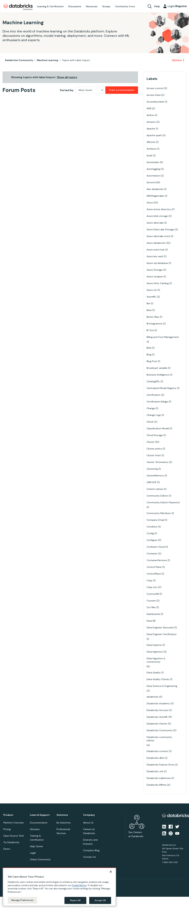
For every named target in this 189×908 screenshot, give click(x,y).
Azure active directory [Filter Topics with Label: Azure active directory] (159, 209)
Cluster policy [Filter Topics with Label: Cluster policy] (154, 448)
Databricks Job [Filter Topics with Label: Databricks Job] (155, 771)
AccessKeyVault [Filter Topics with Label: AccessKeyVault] (155, 101)
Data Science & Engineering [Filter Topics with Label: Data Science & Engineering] (162, 685)
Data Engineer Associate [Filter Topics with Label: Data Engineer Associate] (160, 627)
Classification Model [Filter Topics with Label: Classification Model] (158, 428)
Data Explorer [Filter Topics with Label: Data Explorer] (154, 644)
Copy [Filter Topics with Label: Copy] (149, 580)
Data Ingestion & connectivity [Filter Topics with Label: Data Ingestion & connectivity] (156, 660)
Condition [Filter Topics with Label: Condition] (152, 526)
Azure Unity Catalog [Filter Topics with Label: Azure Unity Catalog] (158, 283)
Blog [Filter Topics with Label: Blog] (149, 354)
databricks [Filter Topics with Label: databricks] (152, 696)
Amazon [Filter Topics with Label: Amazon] (151, 121)
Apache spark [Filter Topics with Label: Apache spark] (154, 135)
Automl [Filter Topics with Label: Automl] (151, 182)
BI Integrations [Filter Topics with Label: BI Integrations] (154, 323)
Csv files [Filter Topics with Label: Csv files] (151, 607)
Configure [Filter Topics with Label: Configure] (152, 540)
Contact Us (89, 856)
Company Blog (91, 850)
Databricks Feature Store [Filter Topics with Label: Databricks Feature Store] (161, 764)
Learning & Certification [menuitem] (50, 6)
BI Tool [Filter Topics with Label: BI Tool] (150, 330)
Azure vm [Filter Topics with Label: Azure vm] (152, 289)
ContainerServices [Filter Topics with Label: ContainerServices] (157, 560)
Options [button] (177, 60)
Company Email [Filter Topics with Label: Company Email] (155, 519)
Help (157, 6)
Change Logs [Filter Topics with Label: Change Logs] (154, 415)
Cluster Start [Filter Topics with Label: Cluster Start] (154, 455)
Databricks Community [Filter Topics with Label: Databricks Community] (159, 730)
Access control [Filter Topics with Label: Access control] (155, 88)
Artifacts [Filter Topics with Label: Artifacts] (151, 148)
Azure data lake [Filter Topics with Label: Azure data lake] (155, 222)
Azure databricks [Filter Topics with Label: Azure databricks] (156, 242)
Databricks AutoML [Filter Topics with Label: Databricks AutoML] (157, 716)
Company (89, 815)
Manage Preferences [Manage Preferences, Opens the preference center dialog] (22, 900)
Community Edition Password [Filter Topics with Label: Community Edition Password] (163, 502)
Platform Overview (13, 822)
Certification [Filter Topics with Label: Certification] (153, 394)
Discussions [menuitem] (74, 6)
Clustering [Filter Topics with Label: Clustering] (152, 468)
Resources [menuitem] (91, 6)
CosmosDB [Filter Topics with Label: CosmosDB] (153, 593)
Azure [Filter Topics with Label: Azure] (150, 202)
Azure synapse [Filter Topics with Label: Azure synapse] (155, 276)
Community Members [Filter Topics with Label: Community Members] (159, 513)
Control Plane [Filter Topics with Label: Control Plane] (154, 566)
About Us (88, 822)
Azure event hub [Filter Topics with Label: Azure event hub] (156, 249)
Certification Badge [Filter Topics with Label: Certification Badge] (157, 401)
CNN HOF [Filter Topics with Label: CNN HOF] (152, 482)
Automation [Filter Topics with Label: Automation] (153, 175)
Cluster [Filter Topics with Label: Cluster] (150, 441)
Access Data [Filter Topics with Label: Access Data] (154, 94)
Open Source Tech (13, 835)
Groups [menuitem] (106, 6)
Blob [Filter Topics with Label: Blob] (149, 347)
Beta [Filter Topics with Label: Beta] (149, 310)
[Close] (110, 871)
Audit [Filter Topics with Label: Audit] (149, 155)
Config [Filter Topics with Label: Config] (150, 533)
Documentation (38, 822)
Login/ (177, 6)
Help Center (36, 846)
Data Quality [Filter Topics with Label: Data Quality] (154, 672)
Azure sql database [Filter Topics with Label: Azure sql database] (157, 263)
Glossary (35, 829)
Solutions (62, 815)
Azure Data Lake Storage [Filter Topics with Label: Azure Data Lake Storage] (160, 229)
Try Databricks (11, 842)
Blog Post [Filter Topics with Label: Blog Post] (152, 361)
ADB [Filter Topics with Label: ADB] (149, 108)
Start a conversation (121, 90)
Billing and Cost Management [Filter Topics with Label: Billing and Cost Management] (163, 337)
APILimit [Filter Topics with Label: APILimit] (151, 142)
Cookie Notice (79, 885)
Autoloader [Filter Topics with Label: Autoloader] (153, 162)
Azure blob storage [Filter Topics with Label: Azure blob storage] (157, 216)
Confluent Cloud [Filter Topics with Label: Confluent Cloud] (156, 546)
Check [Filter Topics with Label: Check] (150, 421)
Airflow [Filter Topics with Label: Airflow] (150, 115)
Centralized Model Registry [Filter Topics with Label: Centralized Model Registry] (161, 388)
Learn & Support (40, 815)
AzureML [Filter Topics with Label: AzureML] (151, 296)
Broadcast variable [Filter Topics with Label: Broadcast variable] (157, 367)
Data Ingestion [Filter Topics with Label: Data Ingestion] (155, 651)
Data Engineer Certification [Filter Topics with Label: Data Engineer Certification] (162, 634)
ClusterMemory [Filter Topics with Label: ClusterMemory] (155, 475)
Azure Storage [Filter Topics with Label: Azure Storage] (154, 269)
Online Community (40, 859)
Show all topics (67, 77)
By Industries (64, 822)
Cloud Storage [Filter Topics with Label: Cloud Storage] (155, 435)
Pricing (7, 829)
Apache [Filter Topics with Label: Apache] (151, 128)
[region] (59, 887)
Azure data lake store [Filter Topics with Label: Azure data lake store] (158, 236)
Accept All (100, 900)
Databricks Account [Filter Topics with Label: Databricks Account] (158, 710)
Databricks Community (18, 7)
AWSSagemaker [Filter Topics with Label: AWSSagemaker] (155, 195)
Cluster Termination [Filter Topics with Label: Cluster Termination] (157, 462)
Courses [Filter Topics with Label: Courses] (151, 600)
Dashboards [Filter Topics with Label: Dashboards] (153, 614)
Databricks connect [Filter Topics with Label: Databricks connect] (157, 751)
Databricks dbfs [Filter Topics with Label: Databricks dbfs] (155, 757)
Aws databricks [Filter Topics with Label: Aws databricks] (155, 189)
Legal (33, 852)
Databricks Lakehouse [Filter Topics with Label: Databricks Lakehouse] (159, 778)
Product (8, 815)
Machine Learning (47, 60)
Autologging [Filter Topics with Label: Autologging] (153, 168)
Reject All (75, 900)
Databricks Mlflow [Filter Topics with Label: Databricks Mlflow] (156, 784)
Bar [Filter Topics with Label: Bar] (148, 303)
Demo (6, 848)
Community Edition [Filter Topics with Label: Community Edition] (157, 495)
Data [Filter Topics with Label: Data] (149, 620)
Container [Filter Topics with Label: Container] (152, 553)
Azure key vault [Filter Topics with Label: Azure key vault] (155, 256)
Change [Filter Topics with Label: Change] (151, 408)
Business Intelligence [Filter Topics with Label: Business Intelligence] (158, 374)
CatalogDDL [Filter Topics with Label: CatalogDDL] (153, 381)
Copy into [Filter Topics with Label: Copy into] (152, 587)
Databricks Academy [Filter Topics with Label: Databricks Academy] (158, 703)
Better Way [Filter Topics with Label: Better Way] (153, 316)
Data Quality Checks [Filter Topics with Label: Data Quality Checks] (158, 679)
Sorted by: (67, 90)
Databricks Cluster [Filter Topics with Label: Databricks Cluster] (157, 723)
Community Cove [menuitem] (125, 6)
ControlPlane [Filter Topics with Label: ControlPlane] (154, 573)
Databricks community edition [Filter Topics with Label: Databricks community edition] (159, 739)
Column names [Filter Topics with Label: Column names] (155, 488)
